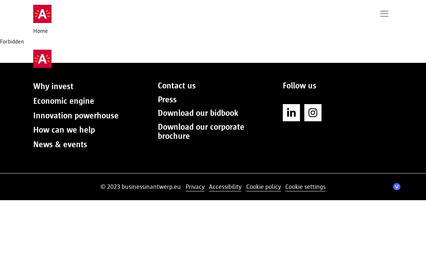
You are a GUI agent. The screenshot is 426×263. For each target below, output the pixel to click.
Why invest (53, 86)
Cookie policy (263, 186)
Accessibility (225, 186)
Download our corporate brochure (201, 131)
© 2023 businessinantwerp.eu (140, 186)
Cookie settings (305, 186)
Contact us (177, 85)
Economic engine (63, 101)
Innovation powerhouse (76, 115)
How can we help (64, 129)
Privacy (195, 186)
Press (167, 99)
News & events (60, 144)
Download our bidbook (198, 113)
